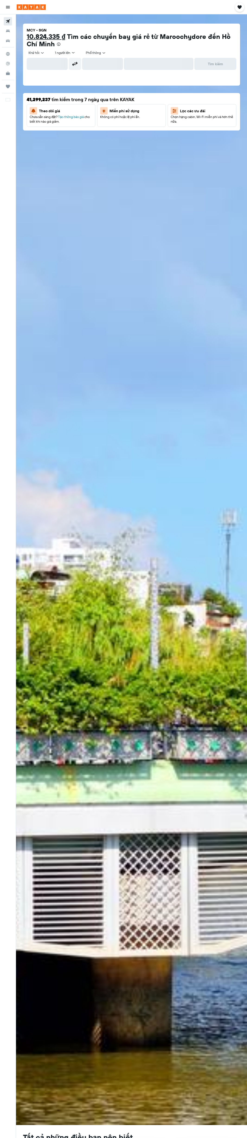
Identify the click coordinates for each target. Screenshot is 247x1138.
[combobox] (36, 52)
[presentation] (59, 44)
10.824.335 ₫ (46, 36)
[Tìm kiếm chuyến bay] (8, 21)
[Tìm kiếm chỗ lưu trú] (8, 31)
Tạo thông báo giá (71, 117)
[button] (8, 7)
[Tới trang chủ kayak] (31, 7)
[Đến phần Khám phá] (8, 54)
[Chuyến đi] (8, 86)
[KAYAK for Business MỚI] (8, 73)
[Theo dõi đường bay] (8, 63)
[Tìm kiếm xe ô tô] (8, 40)
